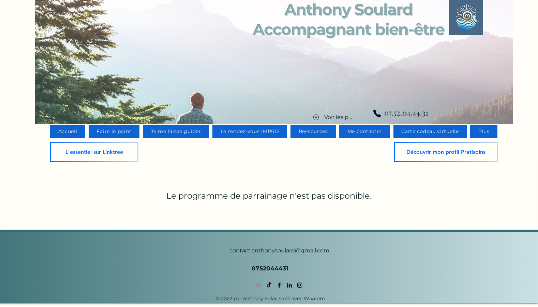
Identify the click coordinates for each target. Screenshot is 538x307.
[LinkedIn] (289, 285)
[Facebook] (279, 285)
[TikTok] (269, 285)
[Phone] (377, 113)
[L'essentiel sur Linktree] (94, 152)
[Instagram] (299, 285)
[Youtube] (258, 285)
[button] (484, 131)
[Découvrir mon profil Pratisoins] (446, 152)
